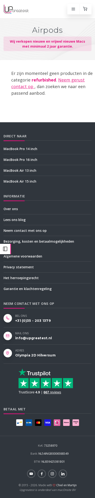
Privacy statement (19, 267)
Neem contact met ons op (25, 230)
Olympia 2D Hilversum (35, 355)
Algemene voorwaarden (23, 256)
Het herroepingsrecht (21, 278)
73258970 (47, 446)
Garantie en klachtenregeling (28, 288)
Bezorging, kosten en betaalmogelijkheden (39, 241)
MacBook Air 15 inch (20, 181)
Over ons (11, 209)
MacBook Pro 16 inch (20, 159)
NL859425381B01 (49, 462)
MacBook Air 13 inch (20, 170)
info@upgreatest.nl (33, 338)
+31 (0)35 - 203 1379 (33, 320)
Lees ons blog (15, 219)
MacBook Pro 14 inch (20, 149)
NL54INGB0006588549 (49, 454)
